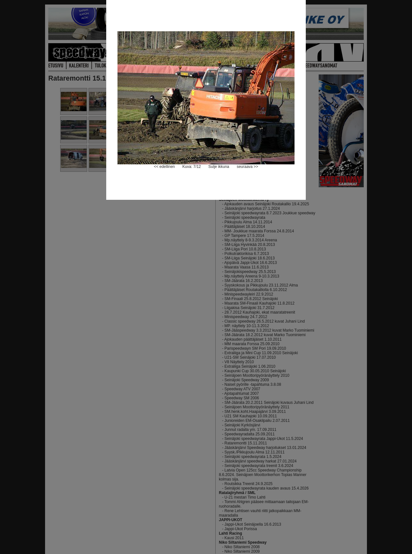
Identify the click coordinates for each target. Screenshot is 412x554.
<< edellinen (164, 166)
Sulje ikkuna (218, 166)
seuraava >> (247, 166)
